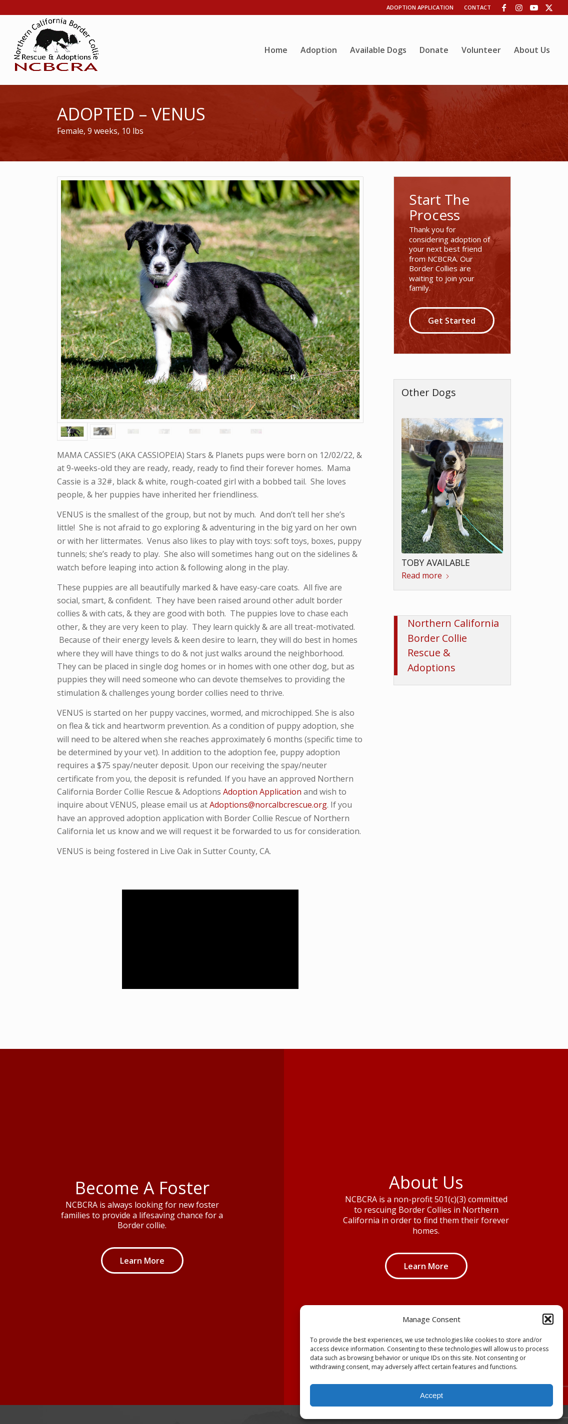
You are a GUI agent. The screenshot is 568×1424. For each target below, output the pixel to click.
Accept (431, 1395)
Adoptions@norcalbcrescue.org (268, 804)
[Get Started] (451, 320)
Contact (477, 7)
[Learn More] (142, 1260)
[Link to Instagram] (519, 7)
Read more (426, 575)
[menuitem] (276, 50)
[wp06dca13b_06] (57, 50)
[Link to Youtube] (533, 7)
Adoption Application (420, 7)
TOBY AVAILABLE (436, 562)
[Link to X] (549, 7)
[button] (548, 1319)
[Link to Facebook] (503, 7)
